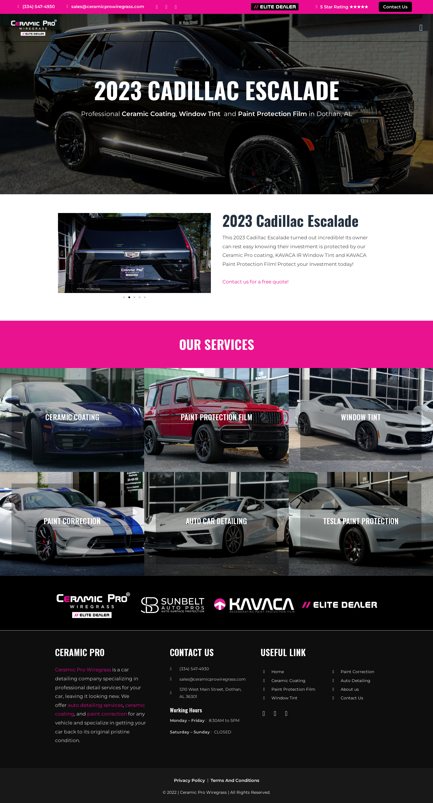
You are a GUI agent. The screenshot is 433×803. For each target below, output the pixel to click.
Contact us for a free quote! (255, 282)
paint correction (107, 714)
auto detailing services (95, 705)
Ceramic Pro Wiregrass (83, 670)
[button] (62, 253)
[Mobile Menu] (421, 27)
